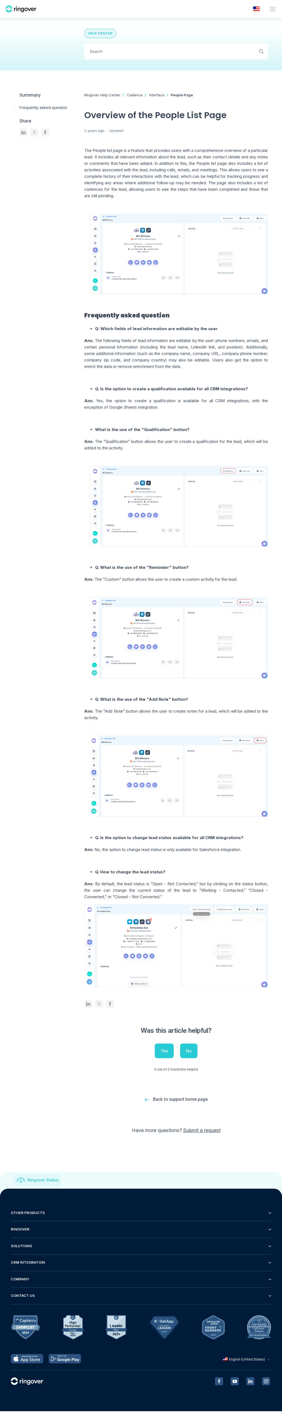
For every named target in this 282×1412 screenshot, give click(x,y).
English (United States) (247, 1360)
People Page (182, 95)
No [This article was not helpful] (189, 1051)
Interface (156, 95)
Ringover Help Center (102, 95)
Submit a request (202, 1131)
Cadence (135, 95)
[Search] (176, 51)
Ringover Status (43, 1181)
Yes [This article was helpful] (164, 1051)
